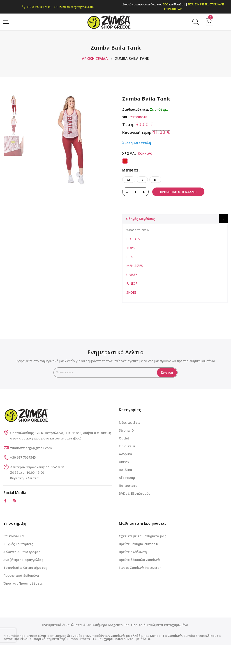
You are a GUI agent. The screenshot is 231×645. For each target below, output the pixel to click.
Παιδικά (125, 470)
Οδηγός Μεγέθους (140, 219)
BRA (129, 257)
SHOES (131, 292)
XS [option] (128, 180)
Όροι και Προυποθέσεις (23, 583)
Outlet (124, 438)
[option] (13, 105)
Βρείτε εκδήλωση (133, 552)
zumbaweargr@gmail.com (74, 7)
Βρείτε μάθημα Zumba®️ (138, 544)
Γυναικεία (127, 446)
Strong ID (126, 430)
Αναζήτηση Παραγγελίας (23, 560)
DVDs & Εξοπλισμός (134, 493)
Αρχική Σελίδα (95, 58)
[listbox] (175, 160)
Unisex (124, 462)
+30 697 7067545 (23, 457)
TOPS (130, 248)
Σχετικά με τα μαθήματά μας (142, 536)
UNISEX (131, 274)
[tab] (175, 218)
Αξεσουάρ (127, 478)
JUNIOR (131, 283)
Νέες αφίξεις (130, 422)
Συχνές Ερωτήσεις (18, 544)
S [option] (142, 180)
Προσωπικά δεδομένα (21, 575)
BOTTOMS (134, 239)
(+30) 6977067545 (36, 7)
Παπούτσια (128, 485)
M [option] (155, 180)
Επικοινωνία (13, 536)
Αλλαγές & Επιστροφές (21, 552)
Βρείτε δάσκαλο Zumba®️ (139, 560)
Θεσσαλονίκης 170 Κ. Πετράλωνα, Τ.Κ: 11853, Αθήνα (52, 433)
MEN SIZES (134, 265)
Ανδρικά (125, 454)
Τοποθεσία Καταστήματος (25, 567)
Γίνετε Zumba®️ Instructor (140, 567)
